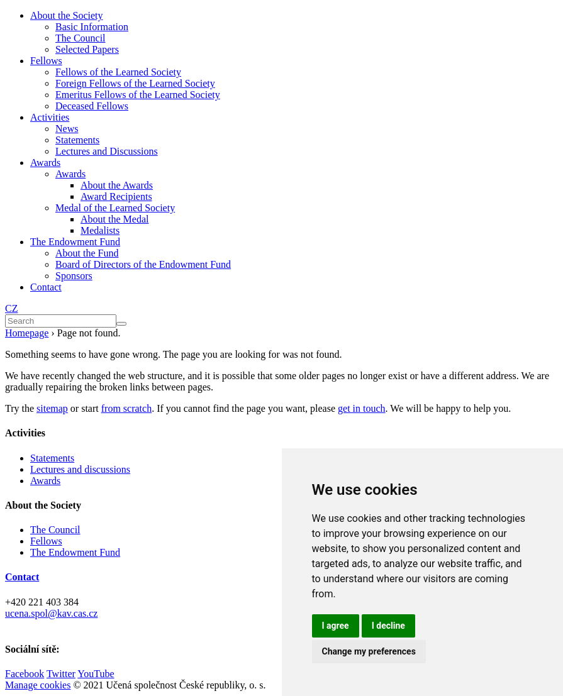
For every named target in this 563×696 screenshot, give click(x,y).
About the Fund (86, 253)
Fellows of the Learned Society (118, 72)
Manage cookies (37, 685)
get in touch (362, 408)
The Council (80, 38)
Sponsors (73, 275)
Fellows (46, 60)
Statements (77, 140)
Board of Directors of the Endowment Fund (143, 264)
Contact (46, 287)
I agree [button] (335, 626)
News (66, 128)
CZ (11, 308)
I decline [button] (388, 626)
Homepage (26, 333)
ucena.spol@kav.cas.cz (51, 613)
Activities (49, 117)
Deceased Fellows (91, 106)
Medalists (100, 230)
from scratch (126, 408)
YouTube (95, 673)
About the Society (66, 15)
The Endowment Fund (75, 241)
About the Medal (114, 219)
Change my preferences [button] (369, 651)
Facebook (24, 673)
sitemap (52, 408)
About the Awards (117, 185)
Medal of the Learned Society (115, 207)
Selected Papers (87, 49)
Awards (45, 162)
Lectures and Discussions (106, 151)
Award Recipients (116, 196)
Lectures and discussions (80, 469)
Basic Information (91, 26)
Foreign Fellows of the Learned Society (135, 83)
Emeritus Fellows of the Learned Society (137, 94)
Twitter (61, 673)
